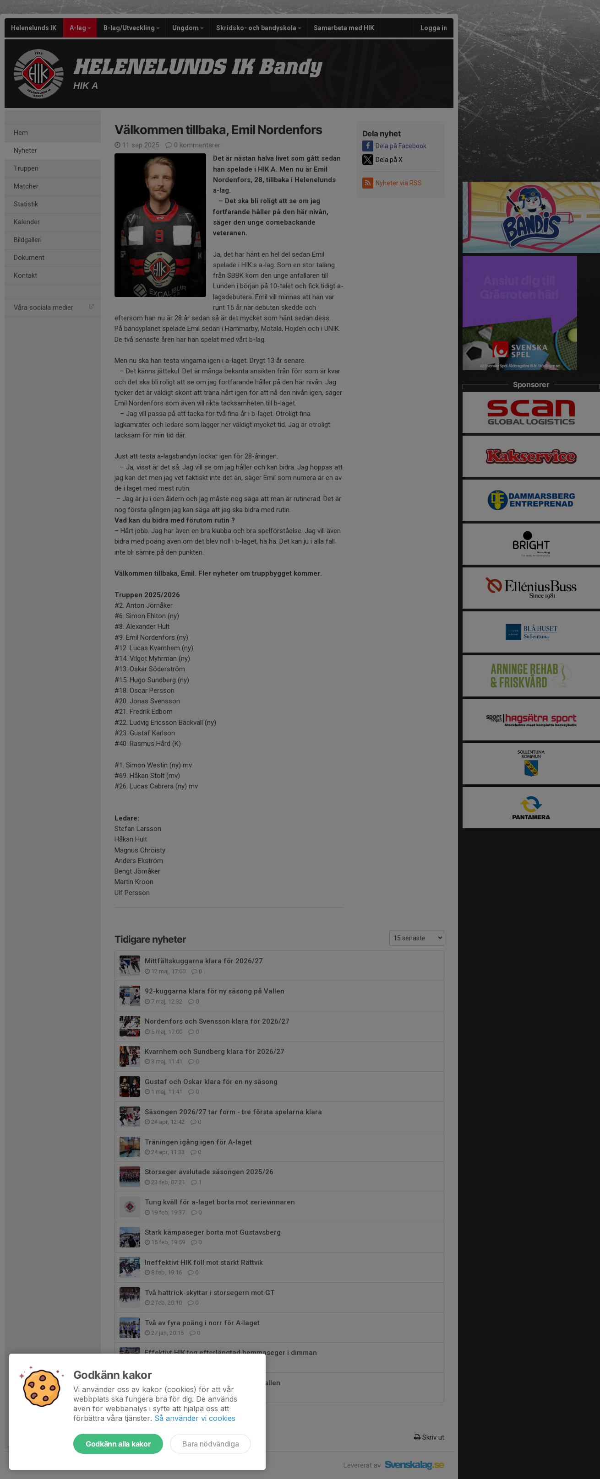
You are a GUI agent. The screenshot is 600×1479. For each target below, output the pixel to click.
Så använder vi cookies (194, 1418)
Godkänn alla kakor (118, 1443)
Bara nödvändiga (210, 1443)
